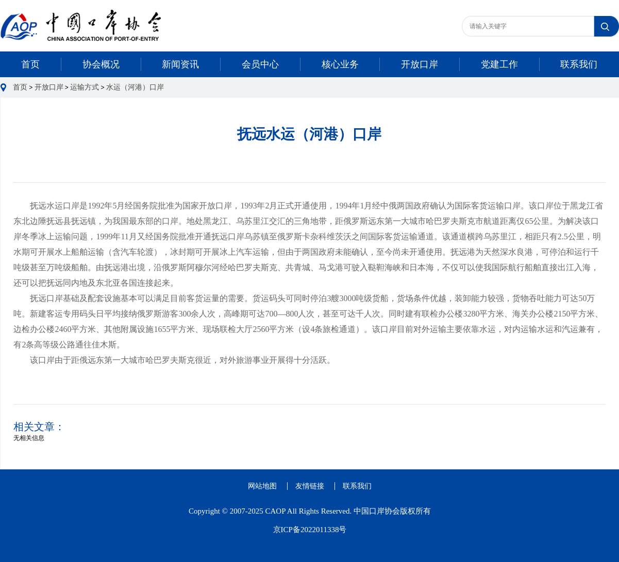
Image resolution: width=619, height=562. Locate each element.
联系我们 (578, 64)
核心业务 (340, 64)
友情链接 (309, 486)
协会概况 (101, 64)
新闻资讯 (180, 64)
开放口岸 (419, 64)
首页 (30, 64)
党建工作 (499, 64)
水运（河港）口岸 (135, 87)
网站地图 (262, 486)
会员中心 (260, 64)
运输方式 (84, 87)
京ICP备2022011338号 (310, 529)
